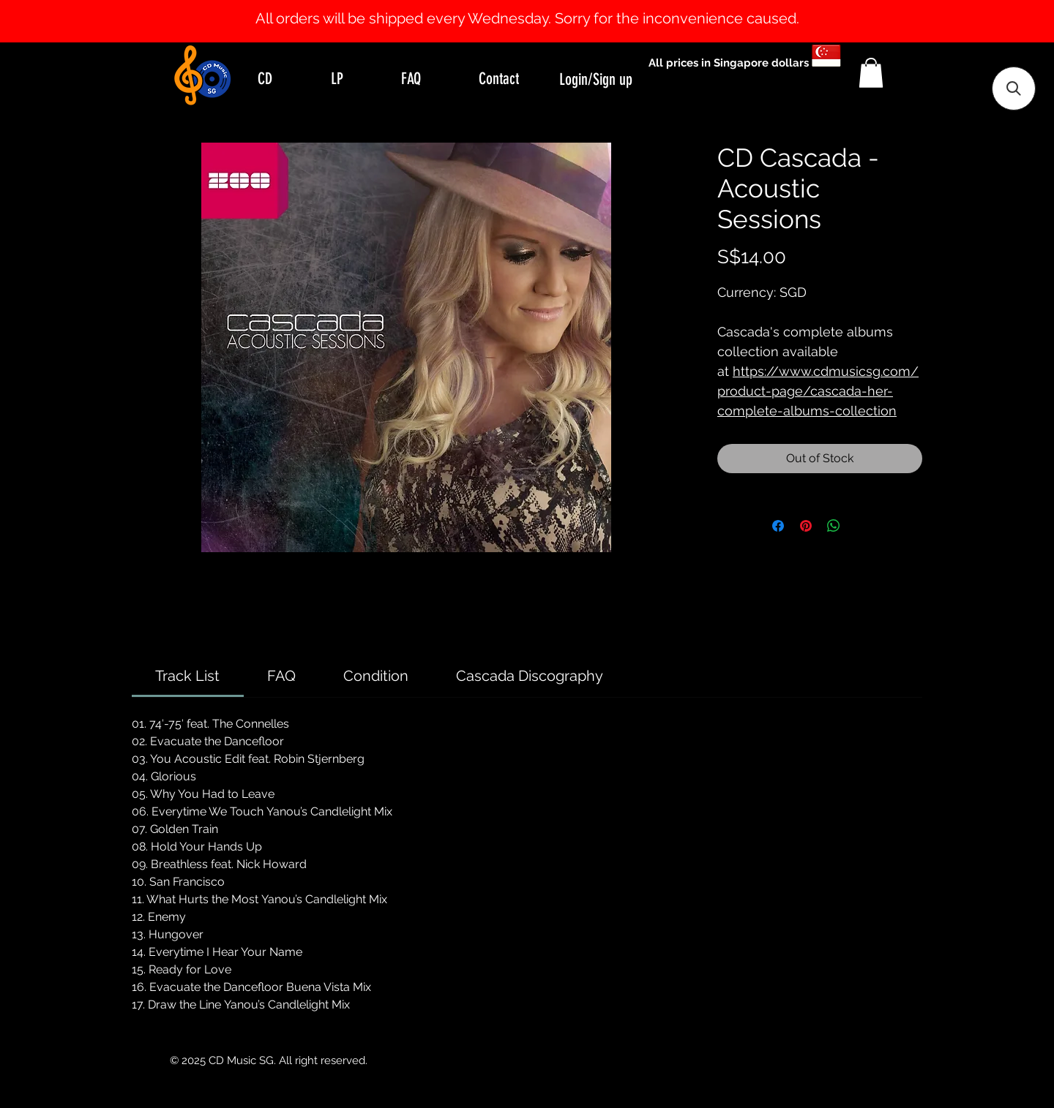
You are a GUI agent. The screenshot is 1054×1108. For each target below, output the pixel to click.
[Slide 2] (540, 6)
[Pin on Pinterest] (806, 526)
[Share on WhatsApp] (833, 526)
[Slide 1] (527, 6)
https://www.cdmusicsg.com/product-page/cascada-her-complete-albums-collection (818, 390)
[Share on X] (861, 526)
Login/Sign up (595, 79)
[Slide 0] (514, 6)
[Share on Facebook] (778, 526)
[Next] (972, 21)
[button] (871, 73)
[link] (187, 676)
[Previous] (82, 21)
